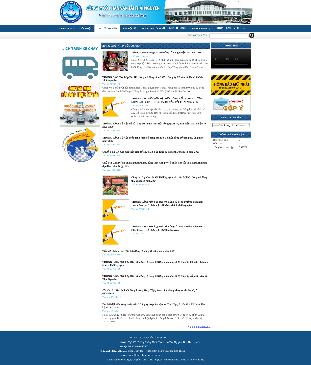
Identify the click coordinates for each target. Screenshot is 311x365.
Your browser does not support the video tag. (231, 58)
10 (206, 326)
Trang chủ (66, 28)
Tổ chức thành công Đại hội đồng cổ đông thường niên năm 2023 (138, 250)
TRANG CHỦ (108, 45)
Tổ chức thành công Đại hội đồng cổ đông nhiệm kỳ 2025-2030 (166, 52)
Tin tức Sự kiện (107, 28)
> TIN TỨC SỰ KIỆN (128, 45)
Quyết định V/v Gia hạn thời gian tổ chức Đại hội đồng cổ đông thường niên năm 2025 (150, 151)
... (209, 326)
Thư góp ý (240, 28)
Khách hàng (177, 28)
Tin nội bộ (129, 28)
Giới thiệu (85, 28)
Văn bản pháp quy (201, 28)
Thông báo (224, 28)
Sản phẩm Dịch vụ (153, 28)
